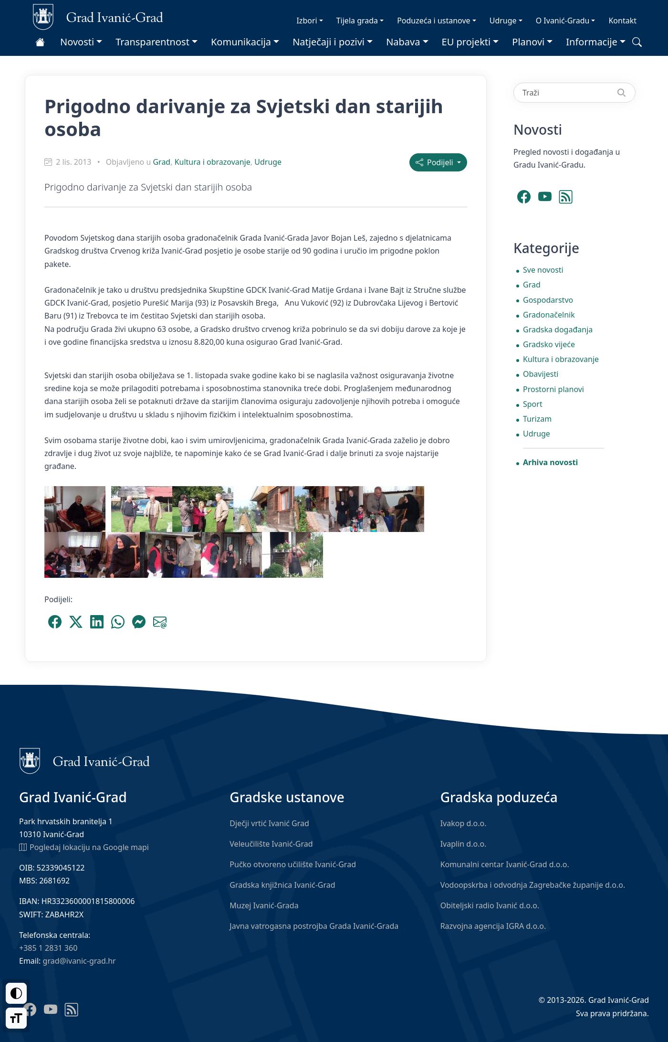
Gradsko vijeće (549, 344)
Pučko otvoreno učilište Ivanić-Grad (293, 864)
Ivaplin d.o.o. (463, 844)
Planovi (528, 41)
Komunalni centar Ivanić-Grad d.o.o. (504, 864)
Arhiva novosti (550, 462)
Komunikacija (241, 41)
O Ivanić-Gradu (563, 20)
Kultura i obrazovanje (212, 162)
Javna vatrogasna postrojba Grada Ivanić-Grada (314, 926)
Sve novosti (543, 270)
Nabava (403, 41)
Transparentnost (152, 41)
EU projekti (466, 41)
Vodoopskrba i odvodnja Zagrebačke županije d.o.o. (533, 885)
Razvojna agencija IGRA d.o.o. (493, 926)
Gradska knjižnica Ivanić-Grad (282, 885)
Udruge (503, 20)
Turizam (537, 419)
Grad (161, 162)
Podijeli (435, 162)
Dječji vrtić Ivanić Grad (269, 823)
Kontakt (622, 20)
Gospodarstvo (548, 300)
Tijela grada (357, 20)
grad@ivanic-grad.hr (79, 961)
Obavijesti (540, 374)
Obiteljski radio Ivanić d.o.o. (490, 905)
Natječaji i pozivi (328, 41)
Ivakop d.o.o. (463, 823)
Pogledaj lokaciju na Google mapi (84, 846)
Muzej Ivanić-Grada (264, 905)
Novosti (77, 41)
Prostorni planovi (553, 389)
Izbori (306, 20)
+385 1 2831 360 (48, 948)
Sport (533, 404)
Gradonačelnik (549, 314)
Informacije (591, 41)
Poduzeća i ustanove (433, 20)
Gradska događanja (558, 329)
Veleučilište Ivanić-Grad (271, 844)
